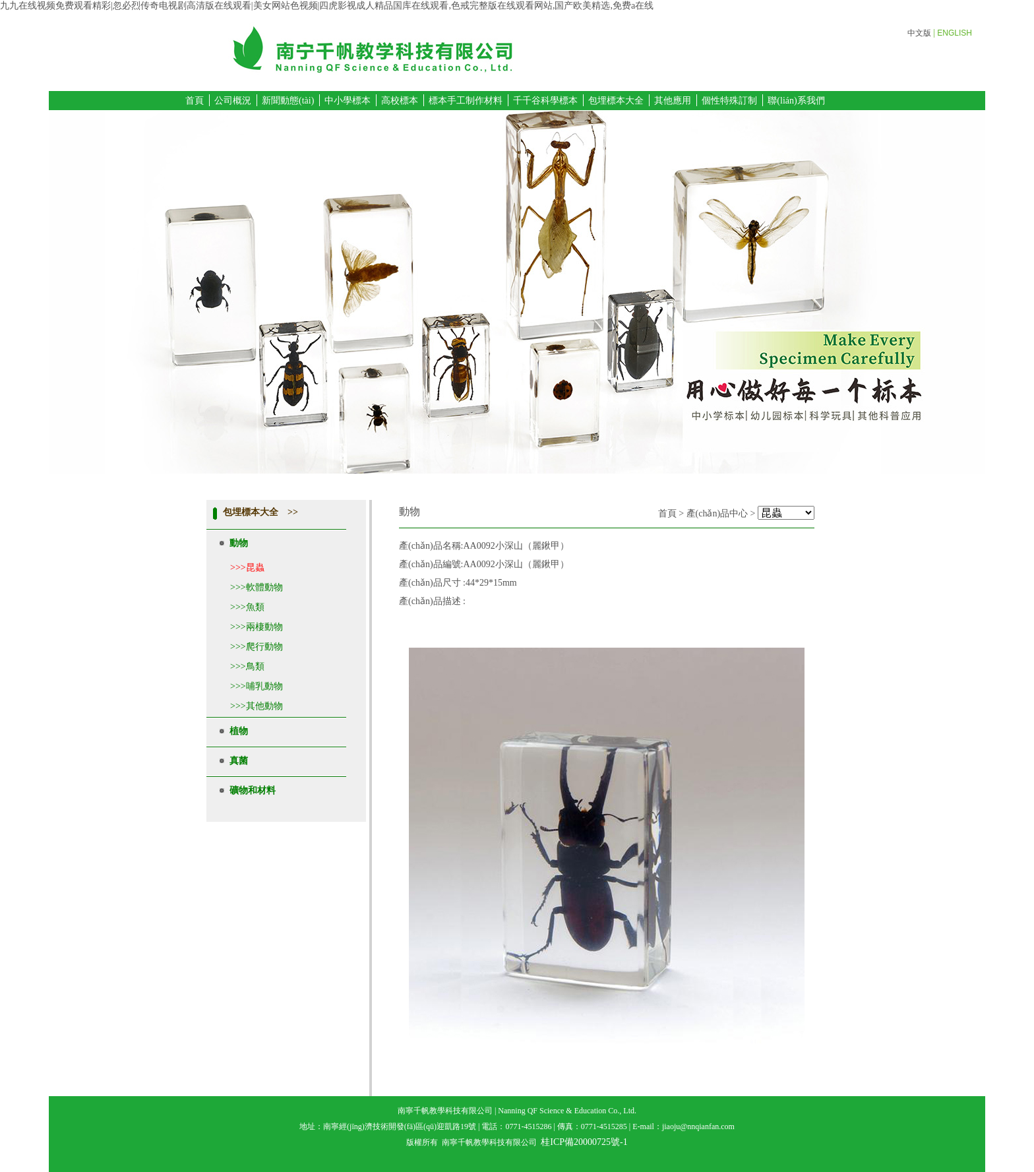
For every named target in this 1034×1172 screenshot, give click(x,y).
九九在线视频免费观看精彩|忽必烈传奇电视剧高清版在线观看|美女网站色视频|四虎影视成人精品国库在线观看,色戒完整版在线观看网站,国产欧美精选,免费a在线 (327, 6)
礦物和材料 (252, 790)
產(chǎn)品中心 (717, 513)
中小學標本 (347, 101)
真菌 (238, 761)
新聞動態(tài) (288, 101)
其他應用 (672, 101)
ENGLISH (954, 33)
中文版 (919, 33)
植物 (238, 731)
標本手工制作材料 (465, 101)
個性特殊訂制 (729, 101)
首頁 (194, 101)
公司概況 (232, 101)
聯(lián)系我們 (796, 101)
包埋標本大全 (616, 101)
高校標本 (399, 101)
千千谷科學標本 (545, 101)
